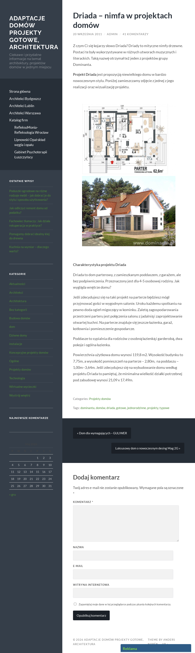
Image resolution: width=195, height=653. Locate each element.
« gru (12, 494)
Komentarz (83, 502)
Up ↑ (165, 644)
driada (110, 408)
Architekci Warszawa (25, 113)
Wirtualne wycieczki (22, 386)
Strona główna (19, 91)
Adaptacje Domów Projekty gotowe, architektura (33, 33)
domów (100, 408)
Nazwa (78, 547)
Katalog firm (18, 120)
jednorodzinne (136, 408)
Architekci (16, 292)
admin (112, 34)
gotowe (121, 408)
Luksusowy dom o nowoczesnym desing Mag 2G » (147, 448)
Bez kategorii (18, 309)
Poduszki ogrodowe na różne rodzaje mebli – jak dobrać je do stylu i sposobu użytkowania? (30, 195)
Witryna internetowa (91, 584)
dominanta (87, 408)
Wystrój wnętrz (19, 395)
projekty (152, 408)
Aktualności (17, 284)
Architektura (17, 301)
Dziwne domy (18, 335)
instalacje (15, 344)
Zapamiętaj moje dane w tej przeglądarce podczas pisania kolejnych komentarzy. (125, 604)
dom (12, 326)
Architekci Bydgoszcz (25, 99)
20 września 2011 (87, 34)
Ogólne (14, 361)
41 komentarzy (136, 34)
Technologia (17, 378)
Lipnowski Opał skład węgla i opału (29, 142)
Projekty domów (20, 369)
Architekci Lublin (21, 106)
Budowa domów (19, 318)
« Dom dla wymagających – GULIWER (102, 433)
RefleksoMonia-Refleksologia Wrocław (31, 130)
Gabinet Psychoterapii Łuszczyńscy (30, 154)
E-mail (78, 566)
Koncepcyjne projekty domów (28, 352)
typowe (164, 408)
